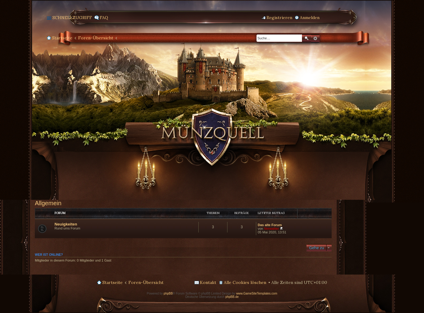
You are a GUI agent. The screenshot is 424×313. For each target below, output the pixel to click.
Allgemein (48, 203)
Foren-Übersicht (95, 38)
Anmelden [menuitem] (310, 17)
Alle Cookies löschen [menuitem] (245, 282)
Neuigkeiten (66, 224)
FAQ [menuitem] (104, 17)
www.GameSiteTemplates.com (256, 293)
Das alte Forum (270, 225)
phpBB (168, 293)
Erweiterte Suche (315, 38)
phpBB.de (232, 296)
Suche (306, 38)
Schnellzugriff (72, 17)
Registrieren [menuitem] (279, 17)
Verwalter (271, 228)
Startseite (62, 38)
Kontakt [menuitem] (208, 282)
